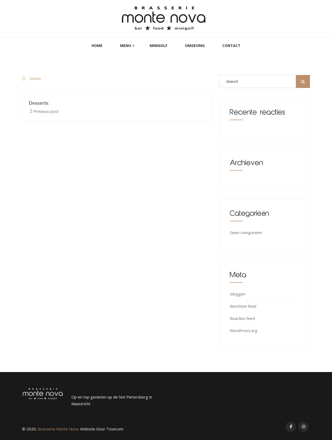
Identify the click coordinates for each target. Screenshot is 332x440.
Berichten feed (243, 306)
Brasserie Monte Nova (58, 428)
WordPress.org (243, 330)
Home (97, 45)
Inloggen (237, 294)
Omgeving (195, 45)
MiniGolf (158, 45)
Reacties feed (242, 318)
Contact (231, 45)
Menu (125, 45)
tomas (35, 78)
